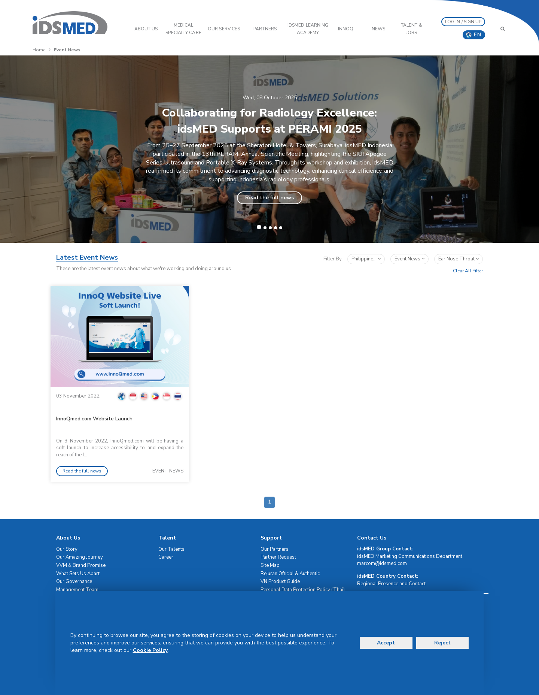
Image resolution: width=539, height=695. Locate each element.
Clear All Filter (468, 271)
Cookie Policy (150, 650)
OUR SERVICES (224, 29)
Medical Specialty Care (183, 29)
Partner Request (278, 557)
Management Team (77, 589)
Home (39, 50)
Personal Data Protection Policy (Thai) (303, 589)
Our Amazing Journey (79, 557)
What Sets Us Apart (78, 573)
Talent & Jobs (411, 29)
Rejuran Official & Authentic (290, 573)
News (378, 29)
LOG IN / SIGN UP (463, 22)
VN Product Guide (280, 581)
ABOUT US (146, 29)
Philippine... (366, 259)
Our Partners (275, 549)
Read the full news (269, 197)
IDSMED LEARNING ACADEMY (308, 29)
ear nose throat (458, 259)
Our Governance (74, 581)
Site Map (270, 565)
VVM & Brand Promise (81, 565)
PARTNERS (265, 29)
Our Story (66, 549)
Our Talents (171, 549)
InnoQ (346, 29)
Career (165, 557)
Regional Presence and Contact (391, 583)
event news (409, 259)
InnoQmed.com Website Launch (94, 418)
